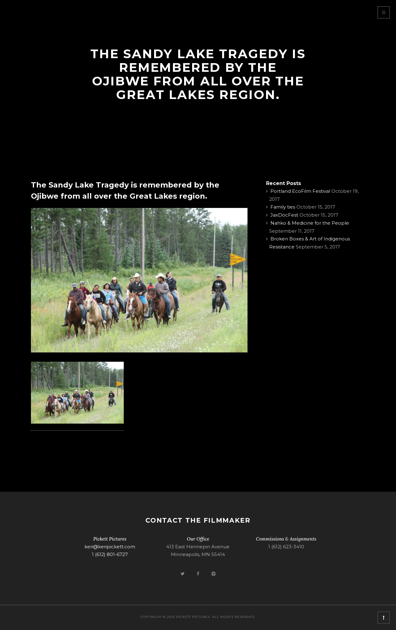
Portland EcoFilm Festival (300, 191)
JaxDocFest (284, 215)
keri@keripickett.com (109, 547)
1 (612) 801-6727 (110, 554)
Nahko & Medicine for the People (309, 223)
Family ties (282, 207)
